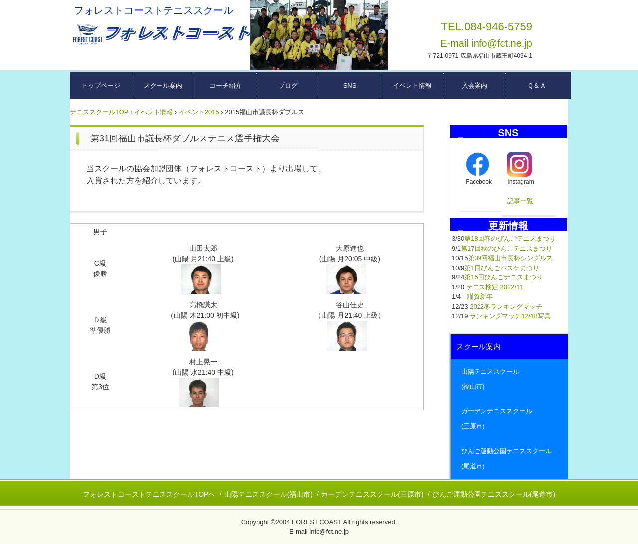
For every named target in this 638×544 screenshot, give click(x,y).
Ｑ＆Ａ (536, 85)
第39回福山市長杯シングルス (510, 258)
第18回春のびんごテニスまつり (509, 238)
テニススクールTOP (99, 112)
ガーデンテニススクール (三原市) (509, 419)
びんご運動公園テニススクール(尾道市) (493, 494)
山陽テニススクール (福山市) (509, 379)
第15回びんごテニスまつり (503, 277)
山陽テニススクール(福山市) (268, 494)
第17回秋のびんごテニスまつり (506, 248)
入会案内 (474, 85)
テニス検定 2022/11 (495, 287)
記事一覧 (520, 201)
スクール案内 (163, 85)
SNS (350, 85)
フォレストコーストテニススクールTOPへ (149, 494)
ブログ (288, 85)
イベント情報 (412, 85)
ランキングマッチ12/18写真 (510, 316)
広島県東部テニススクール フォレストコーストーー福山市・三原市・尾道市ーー (160, 35)
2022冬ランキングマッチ (506, 306)
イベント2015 (199, 112)
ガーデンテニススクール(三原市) (372, 494)
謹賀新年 (480, 296)
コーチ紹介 (225, 85)
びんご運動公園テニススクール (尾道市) (509, 458)
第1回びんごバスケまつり (501, 268)
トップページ (100, 85)
